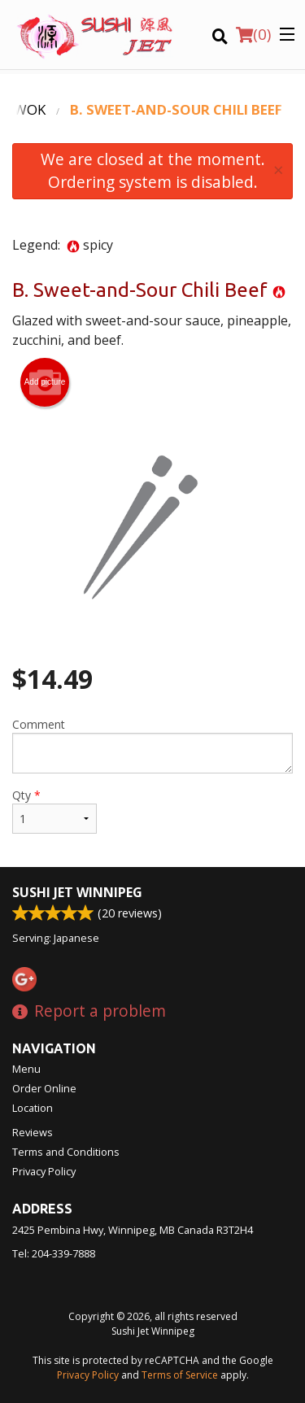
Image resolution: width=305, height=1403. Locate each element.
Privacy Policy (44, 1171)
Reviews (32, 1132)
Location (32, 1107)
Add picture (45, 382)
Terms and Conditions (66, 1151)
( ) (253, 34)
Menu (26, 1068)
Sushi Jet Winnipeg (77, 892)
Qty (54, 810)
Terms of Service (180, 1375)
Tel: (53, 1253)
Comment (152, 745)
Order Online (44, 1088)
